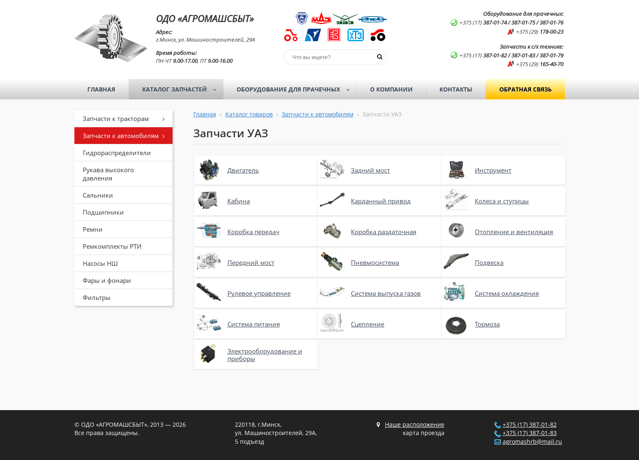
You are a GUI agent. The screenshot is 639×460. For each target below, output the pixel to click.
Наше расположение (414, 424)
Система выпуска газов (386, 293)
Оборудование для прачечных (296, 89)
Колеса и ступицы (502, 201)
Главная (101, 89)
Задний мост (370, 170)
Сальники (98, 195)
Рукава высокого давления (108, 174)
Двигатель (243, 170)
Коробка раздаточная (383, 232)
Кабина (238, 201)
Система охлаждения (507, 293)
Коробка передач (253, 232)
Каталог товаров (249, 114)
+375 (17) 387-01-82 (530, 424)
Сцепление (367, 324)
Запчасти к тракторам (127, 118)
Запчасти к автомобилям (127, 136)
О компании (391, 89)
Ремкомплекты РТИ (112, 246)
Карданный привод (381, 201)
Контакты (455, 89)
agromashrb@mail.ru (532, 441)
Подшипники (103, 212)
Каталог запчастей (182, 89)
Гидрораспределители (117, 152)
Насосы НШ (100, 263)
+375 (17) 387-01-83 (530, 433)
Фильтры (97, 297)
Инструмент (493, 170)
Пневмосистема (375, 262)
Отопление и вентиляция (514, 232)
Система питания (253, 324)
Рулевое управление (259, 293)
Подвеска (489, 262)
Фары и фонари (107, 280)
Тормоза (487, 324)
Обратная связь (525, 89)
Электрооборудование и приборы (264, 355)
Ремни (93, 229)
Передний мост (250, 262)
